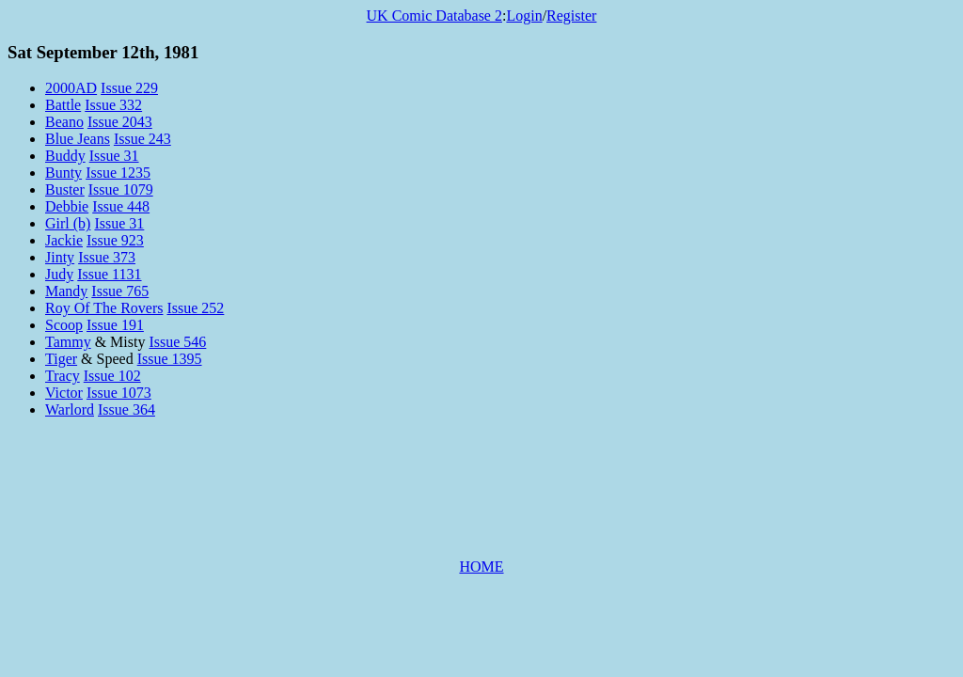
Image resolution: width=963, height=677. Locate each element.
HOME (481, 567)
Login (524, 16)
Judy (59, 274)
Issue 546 (177, 342)
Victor (64, 393)
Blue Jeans (77, 139)
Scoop (64, 325)
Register (571, 16)
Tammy (68, 342)
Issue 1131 (109, 274)
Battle (63, 105)
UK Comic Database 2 (434, 16)
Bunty (63, 173)
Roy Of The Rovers (104, 308)
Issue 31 (114, 156)
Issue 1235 (118, 173)
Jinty (59, 257)
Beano (64, 122)
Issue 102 (112, 376)
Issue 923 (115, 240)
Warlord (69, 409)
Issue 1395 (169, 359)
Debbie (66, 206)
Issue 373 (106, 257)
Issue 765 (120, 291)
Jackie (64, 240)
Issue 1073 (119, 393)
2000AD (71, 88)
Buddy (65, 156)
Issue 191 (115, 325)
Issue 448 (121, 206)
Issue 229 (129, 88)
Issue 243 (142, 139)
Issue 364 (126, 409)
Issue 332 (113, 105)
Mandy (66, 291)
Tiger (61, 359)
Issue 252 (195, 308)
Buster (65, 189)
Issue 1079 (120, 189)
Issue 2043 (119, 122)
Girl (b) (67, 223)
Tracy (62, 376)
